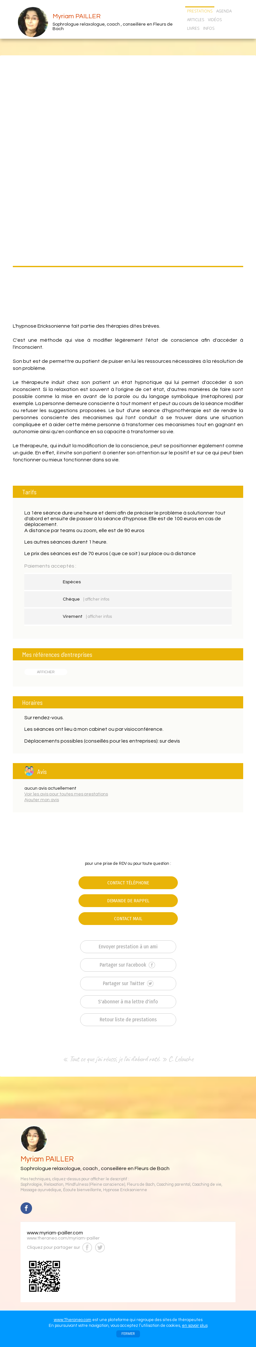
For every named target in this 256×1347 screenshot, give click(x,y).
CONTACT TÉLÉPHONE (128, 883)
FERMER (128, 1334)
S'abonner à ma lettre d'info (128, 1002)
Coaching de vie (206, 1185)
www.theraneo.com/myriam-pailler (63, 1238)
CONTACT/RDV (201, 37)
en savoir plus (195, 1325)
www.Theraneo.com (72, 1320)
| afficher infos (96, 599)
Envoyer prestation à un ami (128, 947)
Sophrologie (31, 1185)
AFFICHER (45, 672)
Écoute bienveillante (82, 1190)
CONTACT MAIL (128, 918)
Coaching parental (173, 1185)
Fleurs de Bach (141, 1185)
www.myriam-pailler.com (55, 1232)
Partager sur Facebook (127, 965)
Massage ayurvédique (41, 1190)
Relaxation (53, 1185)
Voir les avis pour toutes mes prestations (66, 794)
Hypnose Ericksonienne (125, 1190)
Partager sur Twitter (128, 983)
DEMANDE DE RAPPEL (128, 901)
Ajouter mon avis (41, 800)
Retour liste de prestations (128, 1019)
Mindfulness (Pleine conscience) (95, 1185)
